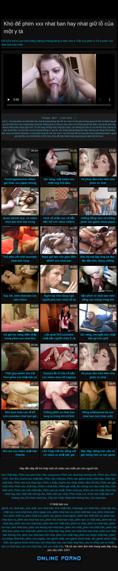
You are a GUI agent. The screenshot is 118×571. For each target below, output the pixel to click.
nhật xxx (8, 512)
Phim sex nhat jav (55, 478)
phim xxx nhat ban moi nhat (38, 534)
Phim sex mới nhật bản (28, 490)
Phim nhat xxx (77, 493)
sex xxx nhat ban (32, 546)
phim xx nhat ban (98, 523)
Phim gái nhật (67, 486)
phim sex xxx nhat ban (28, 523)
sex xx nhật (107, 542)
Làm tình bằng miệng (30, 40)
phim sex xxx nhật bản (56, 523)
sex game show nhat (77, 538)
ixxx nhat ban (46, 508)
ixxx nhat (31, 508)
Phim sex (103, 474)
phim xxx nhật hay (67, 534)
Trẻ (97, 40)
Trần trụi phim (84, 40)
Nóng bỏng (53, 40)
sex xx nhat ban (10, 546)
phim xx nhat (78, 523)
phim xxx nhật (73, 527)
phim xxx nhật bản (94, 527)
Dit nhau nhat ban (36, 497)
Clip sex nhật (56, 497)
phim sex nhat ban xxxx (60, 519)
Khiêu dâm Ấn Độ (88, 482)
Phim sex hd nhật (93, 490)
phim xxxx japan (35, 538)
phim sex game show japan (59, 515)
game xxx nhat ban (13, 508)
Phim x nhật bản (48, 486)
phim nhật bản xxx (85, 512)
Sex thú (13, 478)
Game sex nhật (67, 482)
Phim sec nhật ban (26, 486)
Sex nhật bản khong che (30, 493)
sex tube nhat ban (73, 542)
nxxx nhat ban (23, 512)
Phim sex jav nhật (53, 490)
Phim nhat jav (74, 490)
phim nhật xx (16, 515)
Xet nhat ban (98, 497)
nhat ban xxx (108, 508)
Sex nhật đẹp (9, 474)
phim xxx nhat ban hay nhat (81, 531)
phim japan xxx (42, 512)
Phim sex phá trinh (30, 474)
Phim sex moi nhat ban (27, 482)
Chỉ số (5, 40)
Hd (13, 40)
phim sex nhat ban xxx (31, 519)
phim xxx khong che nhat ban (46, 527)
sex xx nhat (92, 542)
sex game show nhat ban (24, 542)
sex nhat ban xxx (51, 542)
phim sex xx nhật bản (87, 519)
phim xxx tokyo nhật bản (93, 534)
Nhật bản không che (77, 497)
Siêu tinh (68, 40)
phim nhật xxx (33, 515)
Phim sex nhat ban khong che (78, 474)
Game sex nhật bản (31, 478)
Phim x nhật (50, 482)
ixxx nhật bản (63, 508)
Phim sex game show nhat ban (85, 478)
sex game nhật (55, 538)
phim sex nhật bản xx (89, 515)
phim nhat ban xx (63, 512)
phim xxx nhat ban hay (50, 531)
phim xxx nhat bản (25, 531)
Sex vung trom (51, 474)
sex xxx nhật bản (53, 546)
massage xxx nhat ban (85, 508)
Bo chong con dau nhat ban (93, 486)
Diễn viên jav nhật (57, 493)
